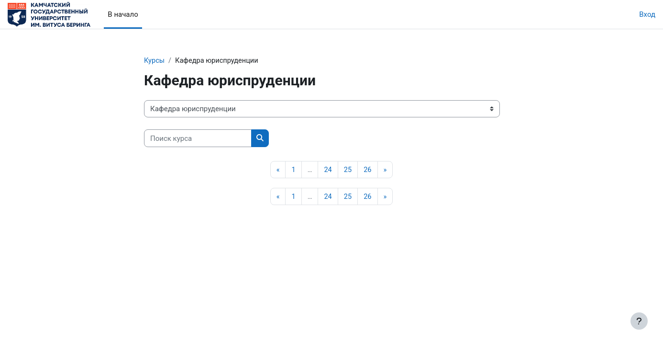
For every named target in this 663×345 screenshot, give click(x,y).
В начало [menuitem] (123, 14)
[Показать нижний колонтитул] (639, 321)
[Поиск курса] (198, 139)
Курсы (154, 61)
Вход (647, 14)
